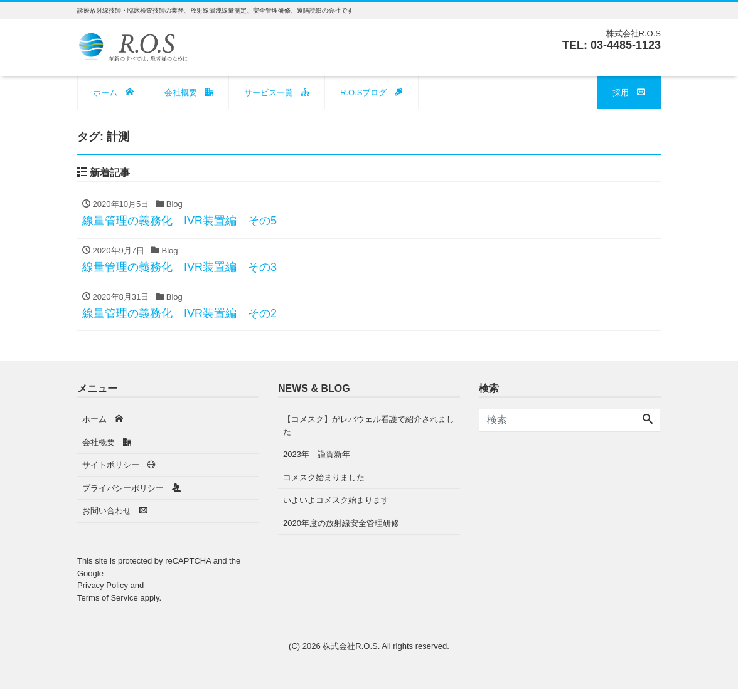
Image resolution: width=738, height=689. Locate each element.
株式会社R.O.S (350, 646)
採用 (628, 92)
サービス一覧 (276, 92)
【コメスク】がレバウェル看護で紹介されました (368, 425)
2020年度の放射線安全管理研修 (341, 523)
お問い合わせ (114, 510)
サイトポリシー (119, 465)
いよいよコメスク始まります (336, 500)
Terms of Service (107, 597)
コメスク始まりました (324, 477)
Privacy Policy (102, 585)
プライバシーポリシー (131, 488)
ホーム (113, 92)
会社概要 (188, 92)
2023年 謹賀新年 (316, 454)
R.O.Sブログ (371, 92)
